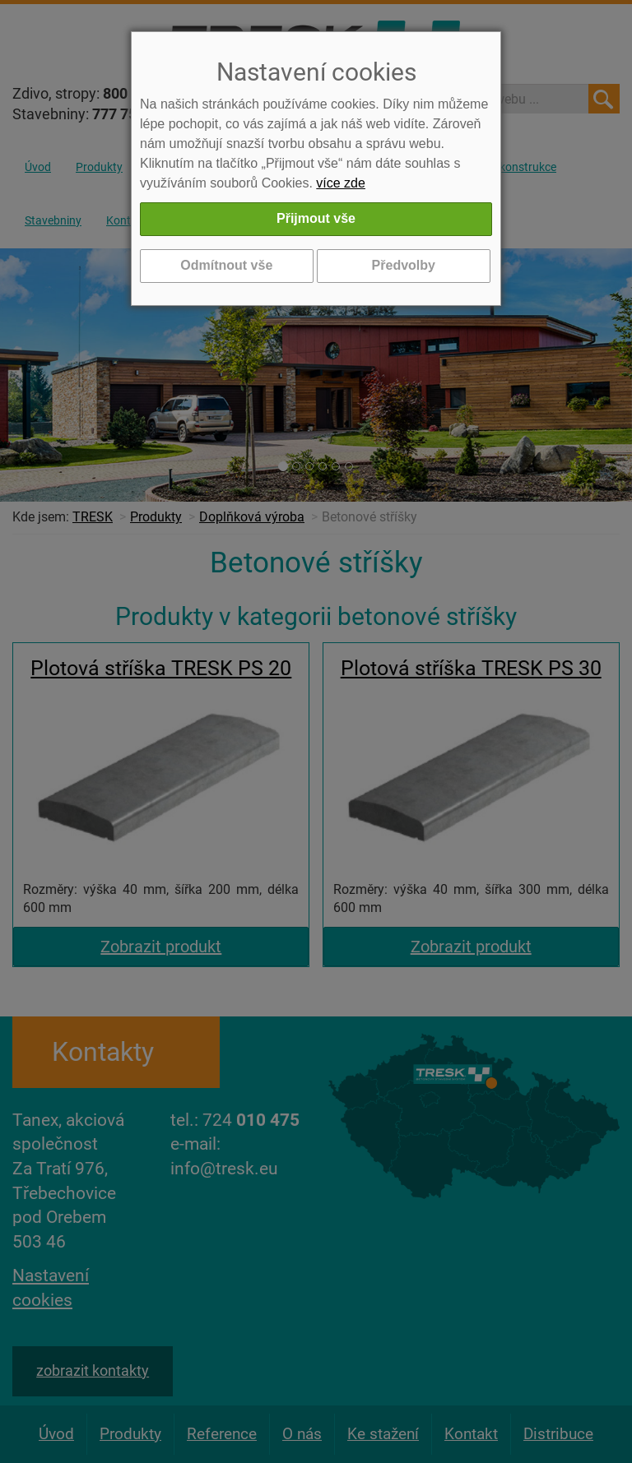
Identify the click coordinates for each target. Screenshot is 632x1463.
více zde (340, 183)
